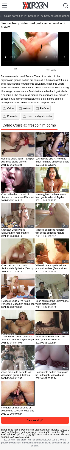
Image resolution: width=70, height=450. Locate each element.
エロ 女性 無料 (29, 434)
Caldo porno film (12, 15)
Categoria (31, 15)
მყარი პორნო (52, 432)
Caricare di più (35, 420)
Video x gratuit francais (47, 429)
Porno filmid (27, 429)
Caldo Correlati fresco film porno (29, 125)
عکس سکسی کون (19, 437)
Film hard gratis (18, 432)
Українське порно (10, 429)
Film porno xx (44, 434)
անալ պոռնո (35, 432)
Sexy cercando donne (55, 15)
